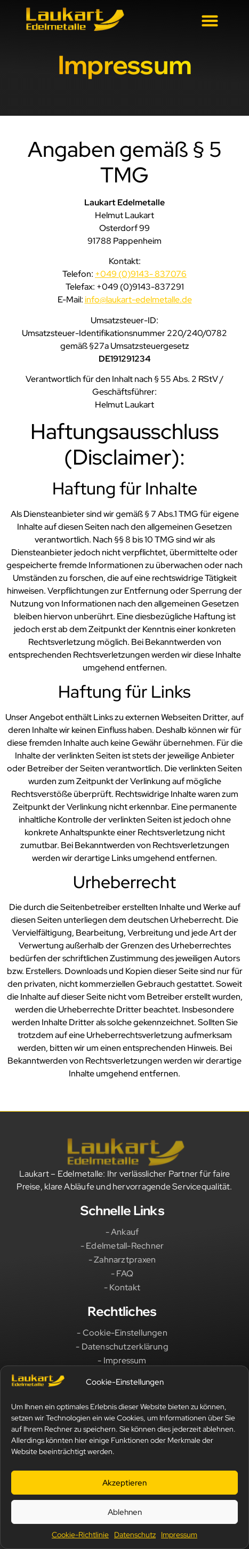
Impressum (179, 1534)
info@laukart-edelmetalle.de (138, 299)
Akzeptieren (124, 1483)
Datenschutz (135, 1534)
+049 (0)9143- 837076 (141, 274)
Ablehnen (125, 1512)
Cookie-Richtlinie (80, 1534)
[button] (209, 20)
